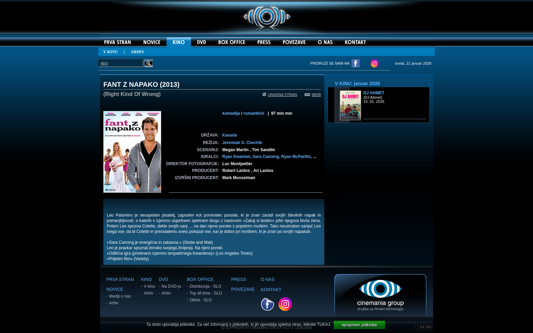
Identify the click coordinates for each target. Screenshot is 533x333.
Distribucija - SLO (205, 286)
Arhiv (113, 303)
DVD (163, 279)
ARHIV (137, 51)
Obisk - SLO (201, 300)
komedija (231, 113)
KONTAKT (271, 289)
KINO (146, 279)
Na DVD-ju (171, 286)
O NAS (267, 279)
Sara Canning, (267, 156)
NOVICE (114, 289)
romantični (253, 113)
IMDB (313, 95)
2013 (169, 84)
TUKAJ (323, 324)
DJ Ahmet (373, 93)
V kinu (149, 286)
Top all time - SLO (206, 293)
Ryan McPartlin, (297, 156)
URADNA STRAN (280, 95)
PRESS (238, 279)
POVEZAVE (243, 289)
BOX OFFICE (200, 279)
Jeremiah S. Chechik (242, 142)
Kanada (229, 135)
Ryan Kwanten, (237, 156)
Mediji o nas (120, 296)
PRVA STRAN (120, 279)
